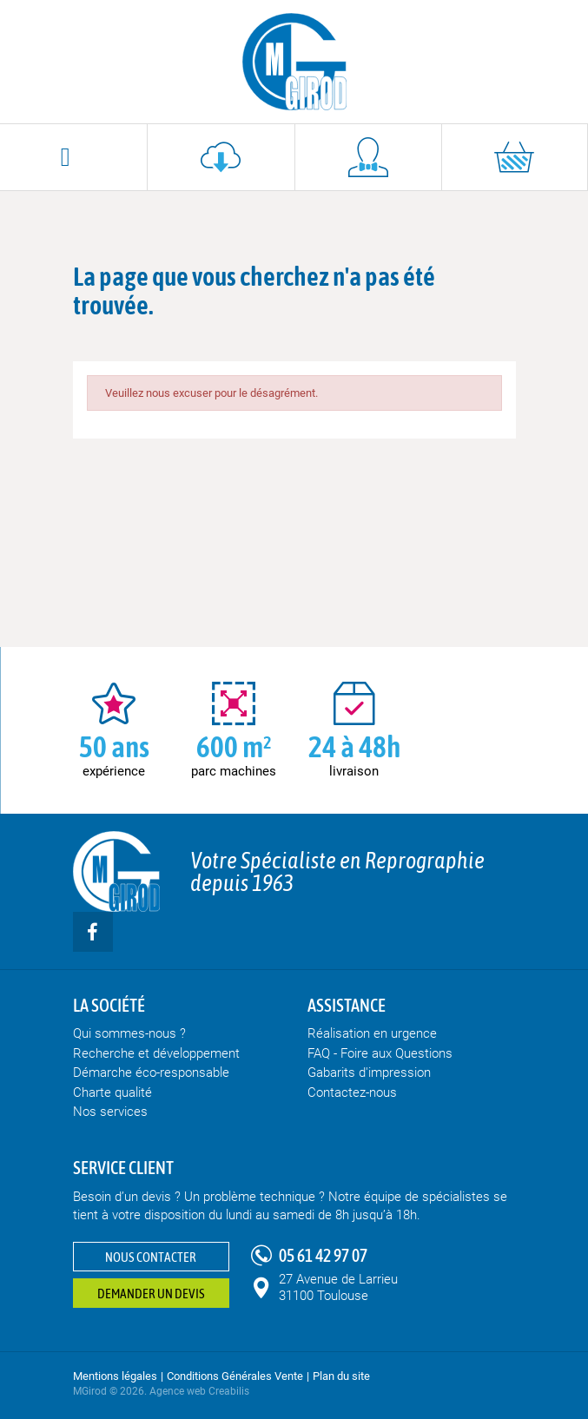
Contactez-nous (352, 1092)
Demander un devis (151, 1293)
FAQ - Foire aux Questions (380, 1053)
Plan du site (341, 1376)
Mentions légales (115, 1376)
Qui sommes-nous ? (129, 1033)
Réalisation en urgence (372, 1033)
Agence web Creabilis (199, 1391)
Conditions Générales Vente (235, 1376)
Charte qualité (112, 1092)
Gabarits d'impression (369, 1072)
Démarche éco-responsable (151, 1072)
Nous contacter (150, 1257)
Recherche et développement (156, 1053)
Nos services (110, 1111)
